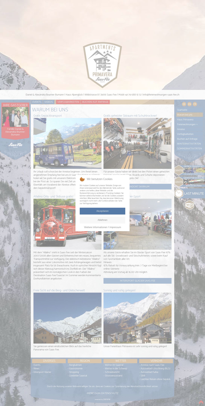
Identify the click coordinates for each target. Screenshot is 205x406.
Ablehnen (102, 220)
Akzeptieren (102, 211)
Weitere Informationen (95, 227)
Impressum (115, 227)
